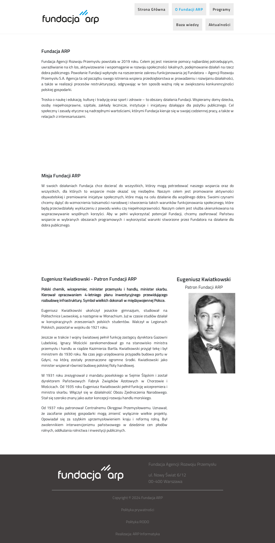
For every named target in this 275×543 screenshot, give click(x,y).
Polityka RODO (137, 521)
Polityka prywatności (137, 509)
